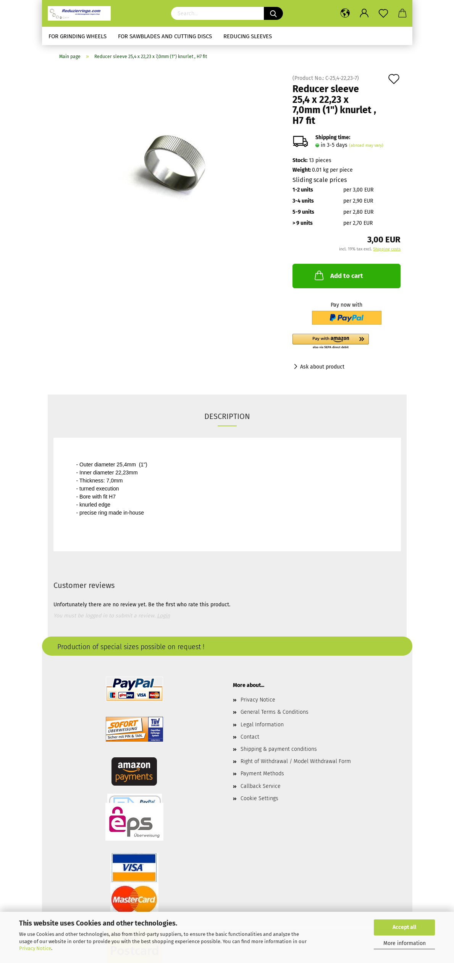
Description (227, 416)
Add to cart (338, 275)
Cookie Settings (259, 798)
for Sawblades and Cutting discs (165, 36)
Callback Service (261, 786)
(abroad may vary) (366, 145)
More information (404, 943)
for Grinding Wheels (77, 36)
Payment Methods (262, 773)
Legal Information (262, 724)
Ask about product (322, 367)
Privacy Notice (35, 948)
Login (163, 615)
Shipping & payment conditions (279, 749)
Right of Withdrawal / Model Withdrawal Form (296, 761)
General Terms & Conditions (275, 712)
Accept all (404, 927)
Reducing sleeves (247, 36)
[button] (346, 342)
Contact (250, 737)
